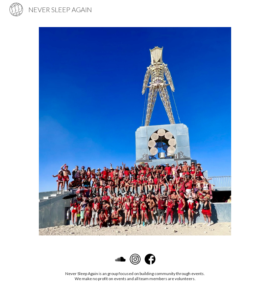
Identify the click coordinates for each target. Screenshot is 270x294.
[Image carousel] (135, 131)
